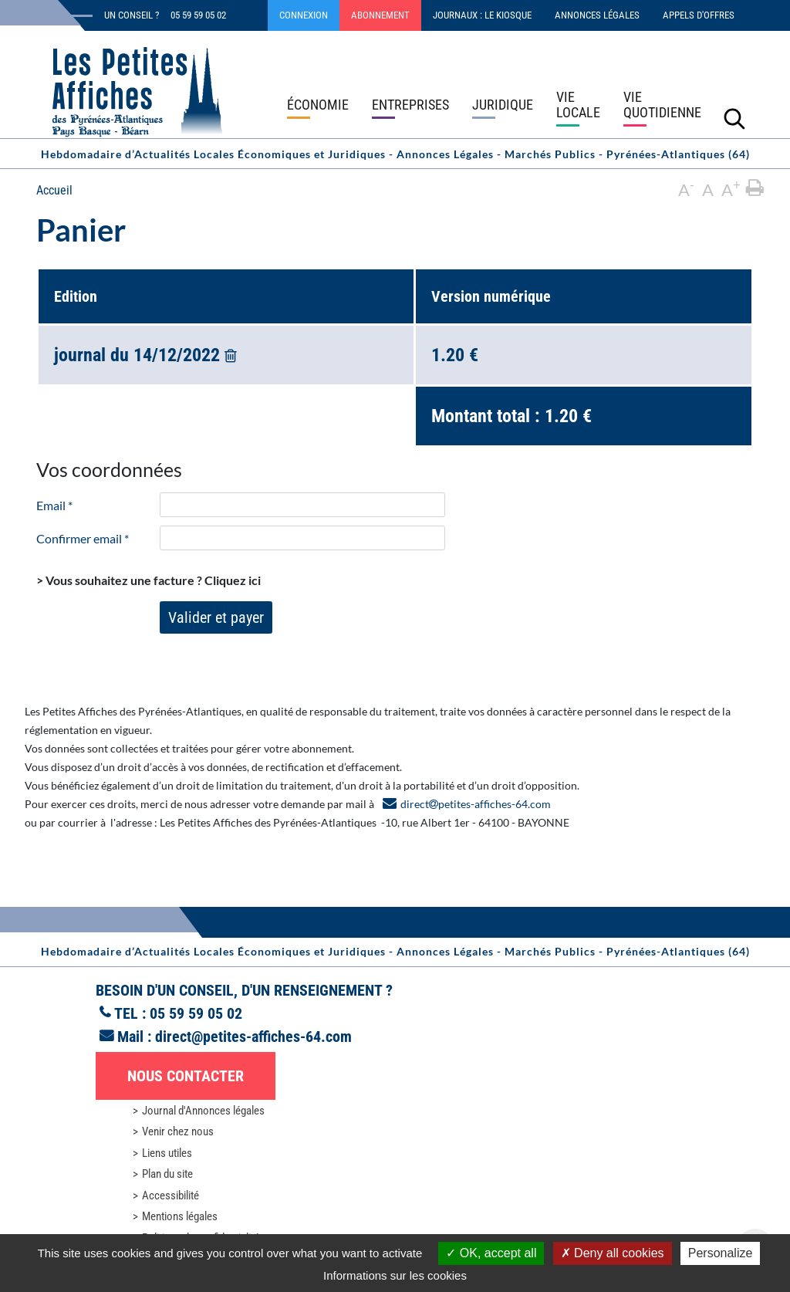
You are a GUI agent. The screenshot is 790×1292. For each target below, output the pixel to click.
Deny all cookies (612, 1253)
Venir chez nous (178, 1131)
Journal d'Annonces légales (203, 1111)
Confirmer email (82, 538)
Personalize (720, 1253)
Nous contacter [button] (185, 1076)
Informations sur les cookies (395, 1275)
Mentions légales (180, 1216)
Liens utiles (167, 1153)
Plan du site (167, 1174)
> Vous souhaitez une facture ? (148, 580)
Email (54, 505)
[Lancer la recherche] (734, 118)
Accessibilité (170, 1195)
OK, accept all (491, 1253)
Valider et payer (216, 617)
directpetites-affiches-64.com (475, 804)
